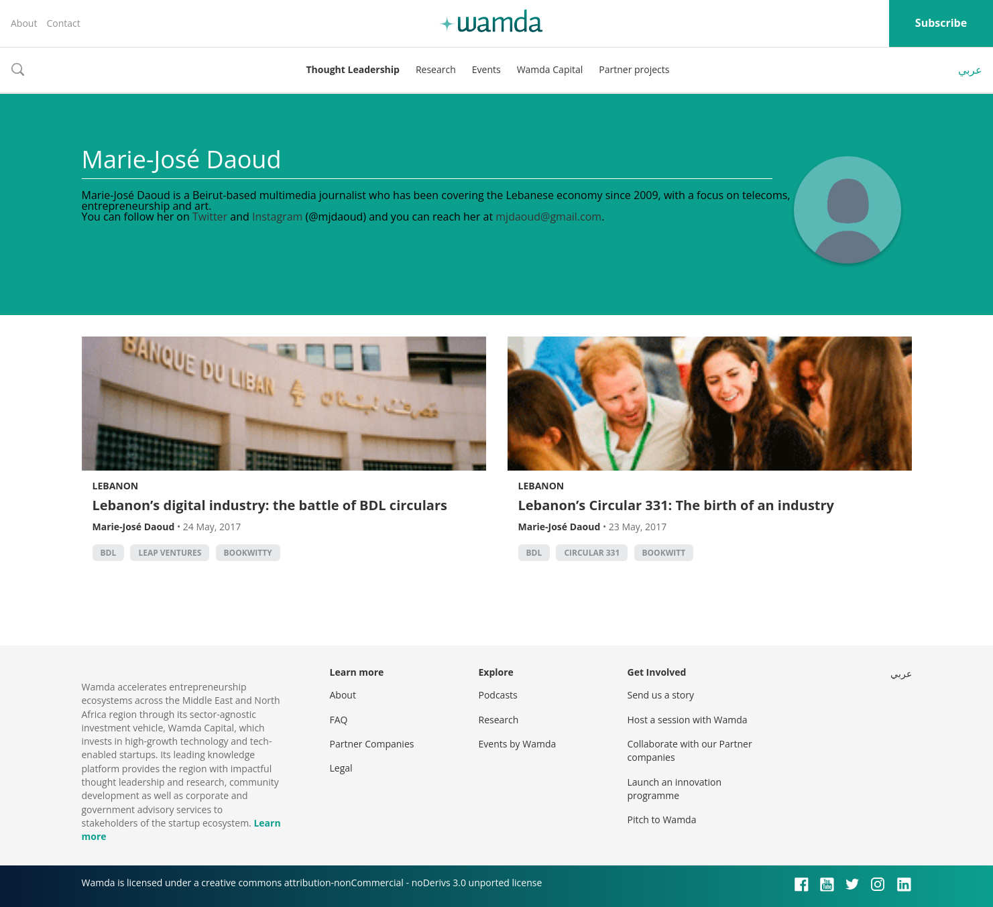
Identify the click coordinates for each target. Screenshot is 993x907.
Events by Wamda (518, 743)
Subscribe (941, 22)
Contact (63, 23)
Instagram (277, 216)
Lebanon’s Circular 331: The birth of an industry (676, 505)
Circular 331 (592, 552)
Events (486, 69)
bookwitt (664, 552)
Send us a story (661, 694)
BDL (109, 552)
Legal (341, 768)
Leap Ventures (169, 552)
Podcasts (498, 694)
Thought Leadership (353, 69)
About (24, 23)
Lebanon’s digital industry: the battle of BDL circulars (270, 505)
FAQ (339, 719)
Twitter (209, 216)
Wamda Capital (550, 69)
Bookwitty (248, 552)
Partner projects (634, 69)
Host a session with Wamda (688, 719)
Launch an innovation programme (675, 789)
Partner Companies (372, 743)
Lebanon (116, 485)
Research (436, 69)
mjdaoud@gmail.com (548, 216)
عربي (970, 69)
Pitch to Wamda (662, 819)
